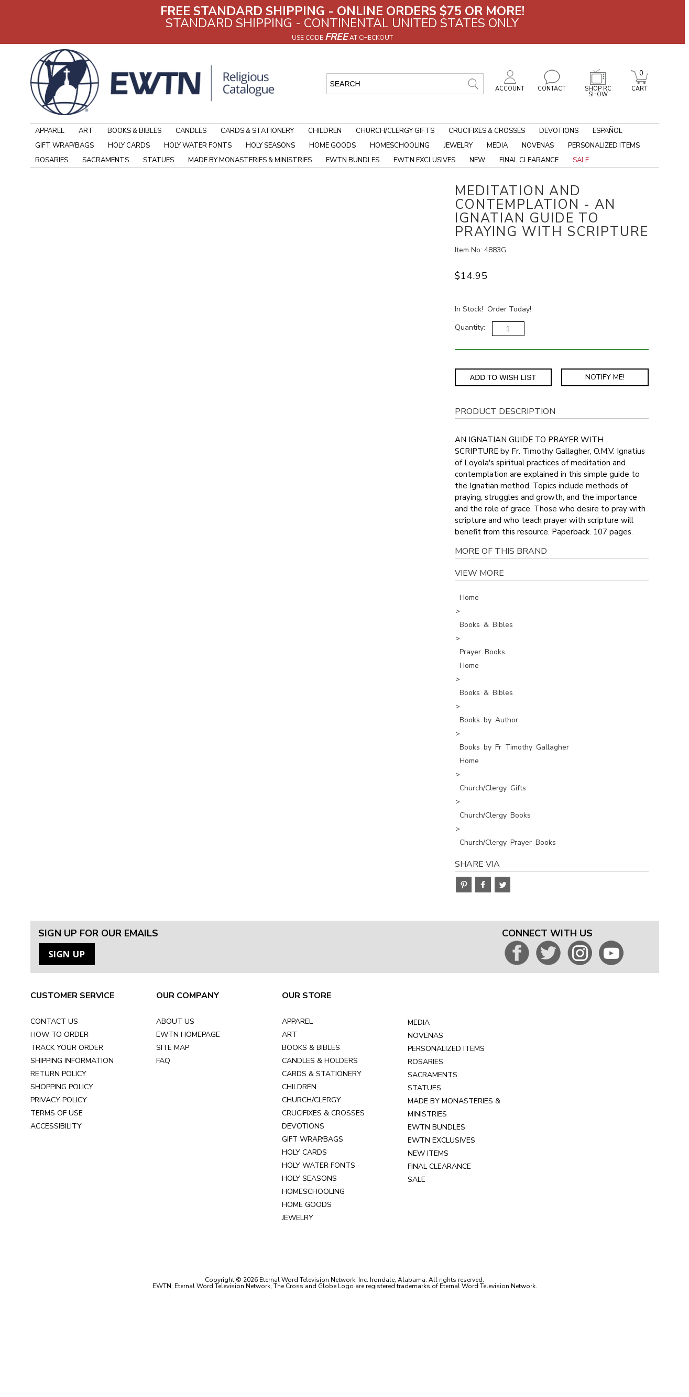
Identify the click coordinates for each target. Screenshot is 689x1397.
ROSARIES (425, 1062)
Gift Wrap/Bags (64, 145)
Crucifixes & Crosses (487, 131)
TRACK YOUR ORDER (66, 1048)
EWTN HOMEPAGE (188, 1035)
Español (607, 131)
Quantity (469, 327)
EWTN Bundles (352, 160)
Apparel (49, 131)
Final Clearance (529, 160)
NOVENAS (425, 1036)
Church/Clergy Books (495, 815)
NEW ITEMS (428, 1153)
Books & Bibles (134, 131)
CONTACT (551, 86)
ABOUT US (175, 1021)
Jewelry (458, 145)
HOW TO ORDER (59, 1035)
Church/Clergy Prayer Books (508, 842)
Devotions (558, 131)
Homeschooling (400, 145)
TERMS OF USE (56, 1113)
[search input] (405, 83)
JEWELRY (297, 1218)
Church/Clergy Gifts (395, 131)
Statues (158, 160)
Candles (191, 131)
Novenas (538, 145)
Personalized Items (604, 145)
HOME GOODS (307, 1205)
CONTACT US (54, 1021)
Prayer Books (482, 652)
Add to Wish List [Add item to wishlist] (503, 377)
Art (86, 131)
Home (469, 597)
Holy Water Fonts (198, 145)
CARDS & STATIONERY (322, 1074)
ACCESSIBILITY (56, 1126)
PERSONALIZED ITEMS (446, 1049)
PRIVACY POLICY (58, 1100)
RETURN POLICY (58, 1074)
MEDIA (419, 1022)
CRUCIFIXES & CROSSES (323, 1113)
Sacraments (105, 160)
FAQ (163, 1061)
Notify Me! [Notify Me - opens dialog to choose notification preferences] (605, 377)
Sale (581, 160)
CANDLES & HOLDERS (320, 1061)
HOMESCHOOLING (313, 1192)
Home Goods (332, 145)
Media (497, 145)
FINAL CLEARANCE (439, 1166)
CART (639, 86)
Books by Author (489, 720)
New (477, 160)
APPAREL (297, 1021)
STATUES (424, 1088)
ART (289, 1035)
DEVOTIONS (303, 1126)
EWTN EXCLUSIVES (441, 1140)
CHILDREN (299, 1087)
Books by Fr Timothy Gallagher (514, 747)
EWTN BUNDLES (436, 1127)
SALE (416, 1179)
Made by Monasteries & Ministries (250, 160)
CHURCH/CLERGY (311, 1100)
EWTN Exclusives (424, 160)
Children (325, 131)
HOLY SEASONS (309, 1178)
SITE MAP (172, 1048)
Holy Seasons (270, 145)
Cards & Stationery (257, 131)
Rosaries (51, 160)
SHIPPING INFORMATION (72, 1061)
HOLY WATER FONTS (318, 1165)
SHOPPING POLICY (61, 1087)
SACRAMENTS (432, 1075)
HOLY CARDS (304, 1152)
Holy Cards (129, 145)
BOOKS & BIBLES (311, 1048)
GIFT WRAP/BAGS (312, 1139)
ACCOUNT (510, 86)
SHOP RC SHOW (598, 88)
